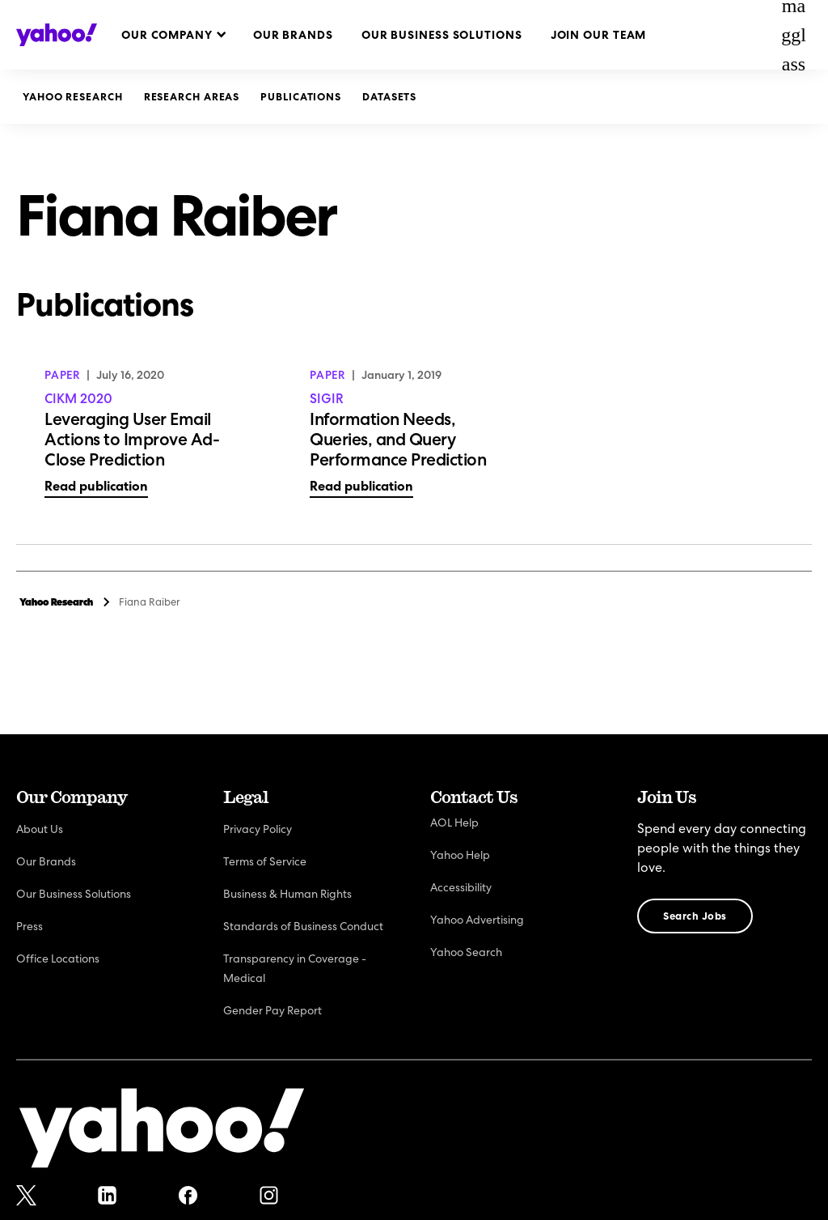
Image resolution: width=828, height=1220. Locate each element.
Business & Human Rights (287, 893)
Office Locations (57, 958)
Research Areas (192, 97)
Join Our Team (599, 35)
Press (29, 926)
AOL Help (454, 822)
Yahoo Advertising (477, 919)
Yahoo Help (460, 855)
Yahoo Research (73, 97)
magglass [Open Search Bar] (793, 35)
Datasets (389, 97)
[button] (173, 35)
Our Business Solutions (441, 35)
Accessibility (461, 887)
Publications (300, 97)
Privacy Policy (257, 829)
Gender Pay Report (272, 1010)
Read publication (96, 486)
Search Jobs (695, 916)
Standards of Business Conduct (303, 926)
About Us (39, 829)
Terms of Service (264, 861)
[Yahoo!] (161, 1131)
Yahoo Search (466, 952)
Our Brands (293, 35)
